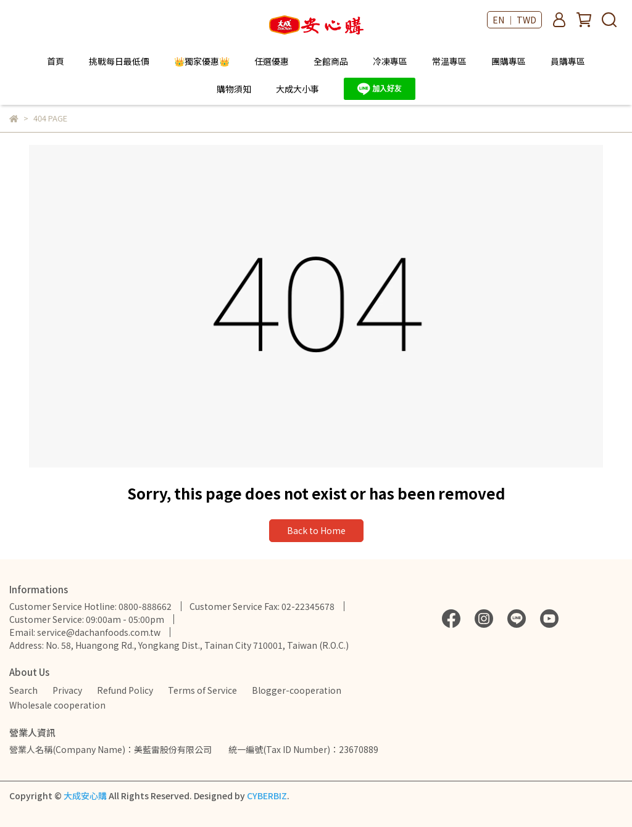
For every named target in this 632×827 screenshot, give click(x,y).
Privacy (67, 690)
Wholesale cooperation (57, 705)
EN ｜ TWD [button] (514, 19)
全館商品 (331, 61)
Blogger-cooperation (296, 690)
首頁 (55, 61)
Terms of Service (202, 690)
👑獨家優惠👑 (202, 61)
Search (23, 690)
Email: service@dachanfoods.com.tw (84, 632)
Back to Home (316, 530)
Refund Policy (125, 690)
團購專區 (508, 61)
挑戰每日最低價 (119, 61)
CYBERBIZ (267, 795)
